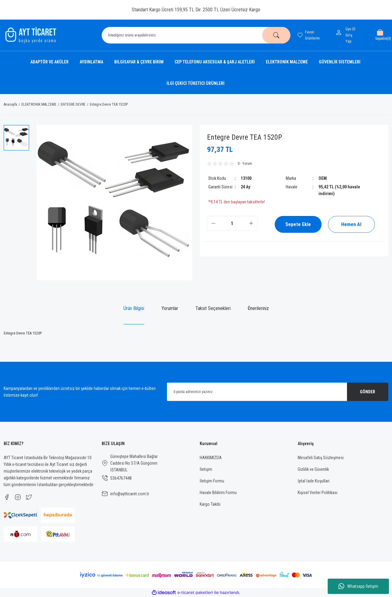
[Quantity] (232, 223)
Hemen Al (351, 224)
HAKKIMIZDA (211, 457)
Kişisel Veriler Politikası (317, 492)
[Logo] (30, 35)
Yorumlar (169, 308)
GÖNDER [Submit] (367, 391)
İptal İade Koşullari (314, 480)
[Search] (196, 35)
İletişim (206, 469)
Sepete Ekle (298, 224)
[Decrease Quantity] (213, 223)
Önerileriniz (258, 308)
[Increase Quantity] (251, 223)
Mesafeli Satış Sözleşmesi (321, 457)
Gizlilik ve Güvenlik (313, 469)
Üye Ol (350, 29)
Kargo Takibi (210, 504)
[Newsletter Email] (277, 392)
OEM (322, 178)
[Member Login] (339, 32)
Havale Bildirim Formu (218, 492)
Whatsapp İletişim (358, 586)
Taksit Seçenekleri (213, 308)
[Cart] (380, 35)
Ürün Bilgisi (133, 308)
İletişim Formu (212, 480)
